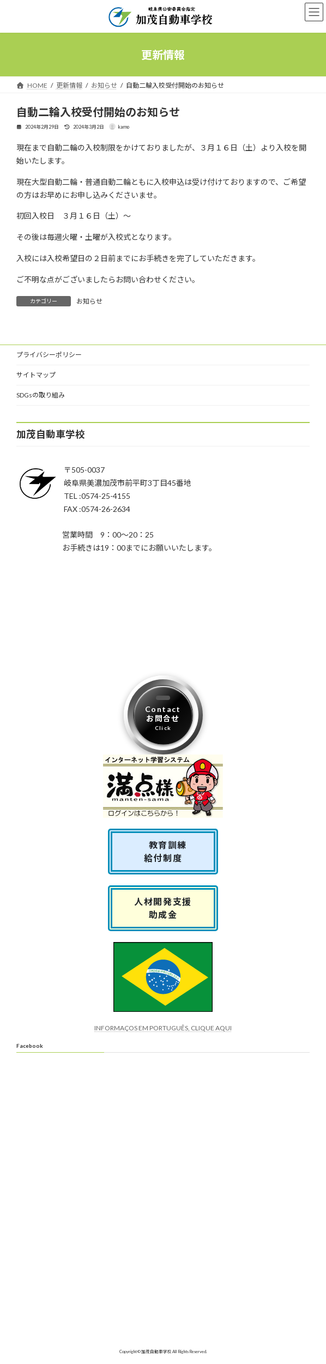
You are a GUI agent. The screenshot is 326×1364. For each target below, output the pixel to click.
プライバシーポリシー (49, 355)
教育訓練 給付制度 (168, 850)
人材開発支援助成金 (163, 907)
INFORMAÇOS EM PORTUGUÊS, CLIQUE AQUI (163, 1027)
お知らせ (89, 301)
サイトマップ (36, 375)
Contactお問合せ (163, 717)
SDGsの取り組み (40, 395)
